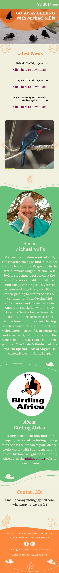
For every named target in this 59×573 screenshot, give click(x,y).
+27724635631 (37, 504)
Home (10, 533)
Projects (46, 533)
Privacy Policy (39, 537)
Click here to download (29, 69)
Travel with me (27, 533)
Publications (18, 537)
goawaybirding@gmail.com (34, 500)
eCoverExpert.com (36, 554)
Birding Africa (35, 458)
